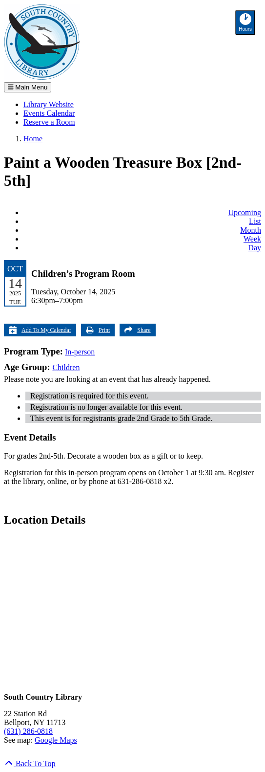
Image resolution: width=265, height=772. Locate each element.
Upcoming (244, 212)
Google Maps (56, 740)
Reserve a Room (49, 122)
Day (254, 247)
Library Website (48, 104)
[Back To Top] (30, 763)
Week (252, 239)
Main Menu (27, 87)
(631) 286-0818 (28, 731)
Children (66, 367)
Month (250, 230)
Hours (247, 22)
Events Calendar (49, 113)
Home (32, 138)
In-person (80, 352)
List (255, 221)
